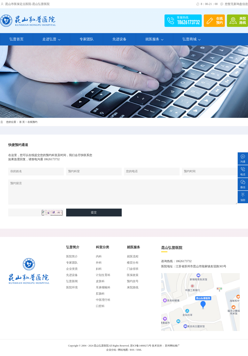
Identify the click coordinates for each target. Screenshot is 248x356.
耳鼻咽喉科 (103, 287)
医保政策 (132, 275)
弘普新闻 (72, 281)
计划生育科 (103, 275)
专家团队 (87, 39)
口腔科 (100, 306)
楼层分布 (132, 262)
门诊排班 (132, 268)
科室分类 (102, 247)
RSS (132, 349)
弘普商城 (191, 39)
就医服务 (154, 39)
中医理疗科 (103, 299)
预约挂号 (132, 281)
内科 (99, 256)
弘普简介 (72, 247)
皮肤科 (100, 281)
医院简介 (72, 256)
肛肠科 (100, 293)
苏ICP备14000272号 (140, 345)
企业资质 (72, 268)
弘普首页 (17, 39)
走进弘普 (51, 39)
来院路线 (132, 287)
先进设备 (119, 39)
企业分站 (111, 349)
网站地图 (123, 349)
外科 (99, 262)
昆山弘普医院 (101, 345)
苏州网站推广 (172, 345)
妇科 (99, 268)
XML (139, 349)
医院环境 (72, 287)
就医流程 (132, 256)
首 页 (22, 122)
